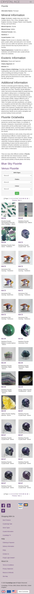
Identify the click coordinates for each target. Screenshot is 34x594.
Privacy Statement (8, 568)
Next (19, 200)
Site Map (5, 576)
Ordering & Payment (8, 542)
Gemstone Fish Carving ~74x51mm (7, 318)
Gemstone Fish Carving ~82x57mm (7, 294)
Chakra (17, 179)
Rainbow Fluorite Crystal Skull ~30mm (24, 414)
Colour (17, 186)
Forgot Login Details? (9, 557)
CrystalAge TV (7, 535)
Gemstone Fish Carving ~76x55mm (24, 269)
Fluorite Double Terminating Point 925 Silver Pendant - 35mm (8, 222)
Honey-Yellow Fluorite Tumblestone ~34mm (25, 390)
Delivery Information (8, 546)
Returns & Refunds (8, 572)
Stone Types (6, 527)
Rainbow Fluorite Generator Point (23, 342)
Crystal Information (8, 531)
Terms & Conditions (8, 565)
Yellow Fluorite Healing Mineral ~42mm (8, 414)
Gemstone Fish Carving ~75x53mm (7, 269)
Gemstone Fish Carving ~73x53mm (24, 294)
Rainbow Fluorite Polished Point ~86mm (25, 221)
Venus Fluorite (10, 168)
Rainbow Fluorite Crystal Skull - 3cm (24, 245)
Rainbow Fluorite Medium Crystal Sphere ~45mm (8, 343)
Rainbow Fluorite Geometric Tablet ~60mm (6, 367)
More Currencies (23, 591)
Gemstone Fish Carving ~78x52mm (24, 318)
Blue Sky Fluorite (11, 163)
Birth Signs (17, 172)
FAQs (4, 550)
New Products (7, 520)
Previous (14, 200)
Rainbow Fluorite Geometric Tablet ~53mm (23, 367)
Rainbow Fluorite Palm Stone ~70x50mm (8, 245)
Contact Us (6, 554)
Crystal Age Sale (7, 524)
